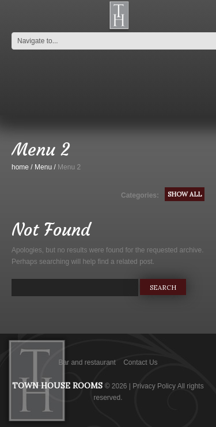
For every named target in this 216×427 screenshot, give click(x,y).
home (20, 167)
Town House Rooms (57, 385)
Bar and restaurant (86, 362)
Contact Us (140, 362)
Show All (185, 194)
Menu (43, 167)
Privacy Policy (154, 386)
